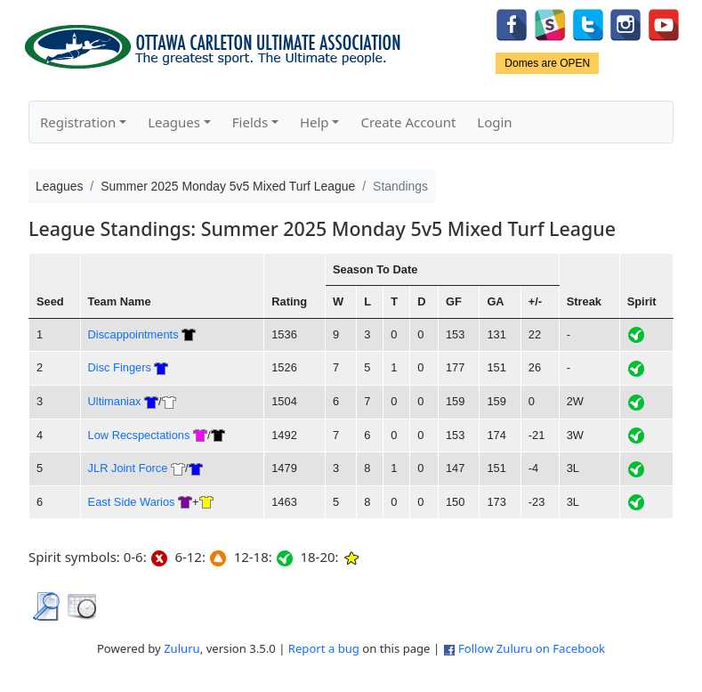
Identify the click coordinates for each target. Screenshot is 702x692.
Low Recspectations (139, 435)
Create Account (408, 122)
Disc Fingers (119, 367)
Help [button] (314, 122)
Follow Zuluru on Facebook (531, 648)
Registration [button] (78, 122)
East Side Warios (131, 502)
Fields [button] (250, 122)
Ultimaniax (114, 401)
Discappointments (133, 334)
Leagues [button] (174, 122)
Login (494, 122)
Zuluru (182, 648)
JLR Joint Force (128, 468)
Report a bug (323, 648)
